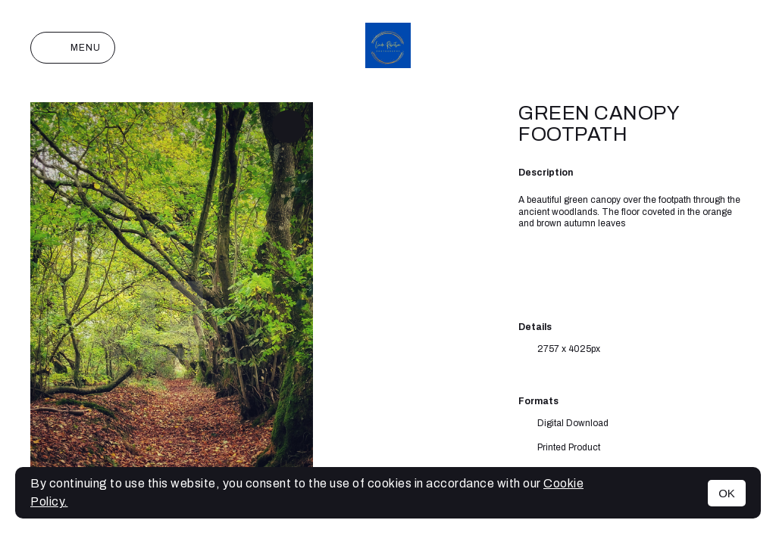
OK (726, 493)
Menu (73, 48)
